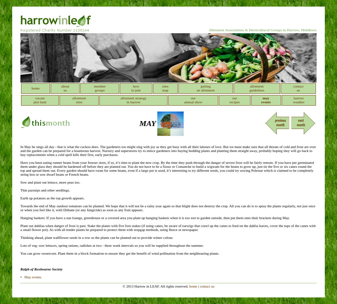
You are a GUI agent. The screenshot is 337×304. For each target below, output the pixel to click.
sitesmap (165, 88)
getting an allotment (206, 88)
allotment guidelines (256, 88)
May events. (33, 277)
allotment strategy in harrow (133, 100)
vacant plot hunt (40, 100)
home (35, 88)
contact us (298, 88)
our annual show (193, 100)
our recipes (234, 100)
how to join (136, 88)
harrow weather (299, 100)
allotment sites (79, 100)
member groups (100, 88)
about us (65, 88)
